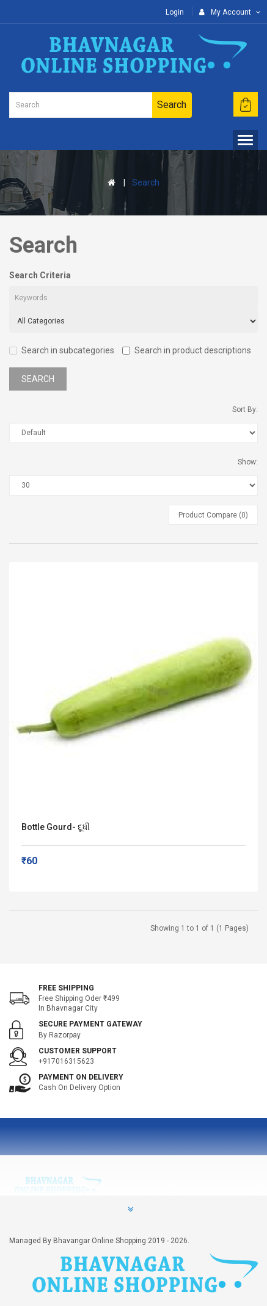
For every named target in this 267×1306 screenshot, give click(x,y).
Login (175, 12)
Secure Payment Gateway (90, 1024)
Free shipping (66, 988)
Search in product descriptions (186, 350)
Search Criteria (40, 275)
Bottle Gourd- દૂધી (55, 827)
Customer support (77, 1051)
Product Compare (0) (213, 515)
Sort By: (245, 409)
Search (145, 182)
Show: (248, 462)
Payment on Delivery (80, 1077)
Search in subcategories (61, 350)
